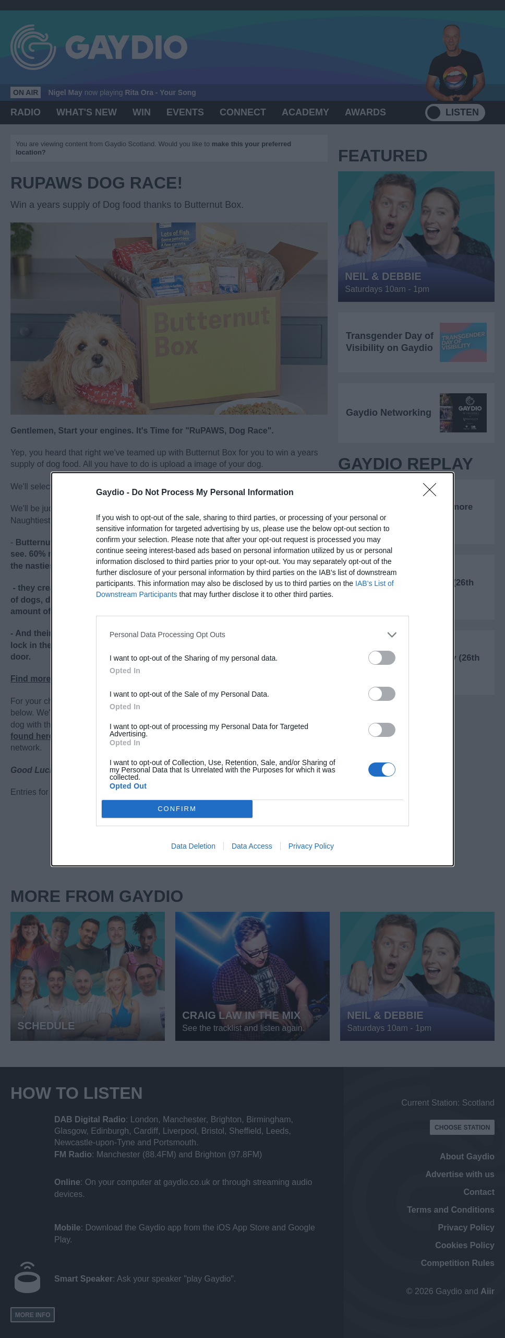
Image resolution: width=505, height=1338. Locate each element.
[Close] (433, 493)
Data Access (252, 846)
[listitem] (252, 634)
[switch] (381, 658)
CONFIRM (177, 809)
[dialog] (252, 669)
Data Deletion (193, 846)
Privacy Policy (311, 846)
